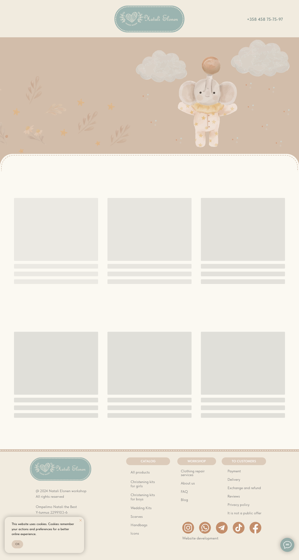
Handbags (139, 525)
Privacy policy (238, 504)
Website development (200, 538)
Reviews (234, 496)
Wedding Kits (141, 508)
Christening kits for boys (143, 497)
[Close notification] (80, 520)
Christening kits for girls (143, 484)
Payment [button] (234, 471)
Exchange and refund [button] (244, 488)
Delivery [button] (234, 479)
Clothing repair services (193, 473)
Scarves (137, 516)
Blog (184, 500)
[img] (149, 19)
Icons (135, 533)
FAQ (184, 491)
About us (188, 483)
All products (140, 472)
